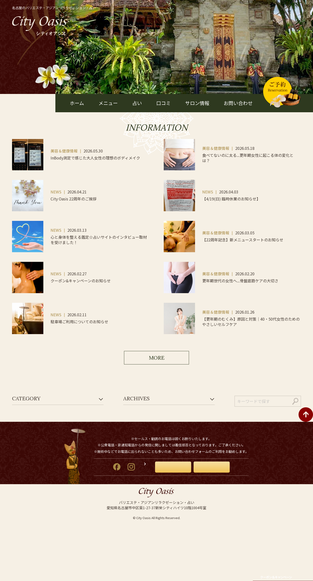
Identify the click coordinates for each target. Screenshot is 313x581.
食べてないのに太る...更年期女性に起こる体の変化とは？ (247, 157)
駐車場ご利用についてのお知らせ (79, 321)
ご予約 (225, 510)
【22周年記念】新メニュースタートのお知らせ (242, 240)
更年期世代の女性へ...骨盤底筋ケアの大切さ (240, 281)
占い (137, 102)
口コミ (163, 102)
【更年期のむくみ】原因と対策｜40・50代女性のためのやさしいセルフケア (251, 321)
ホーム (77, 102)
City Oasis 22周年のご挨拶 (74, 199)
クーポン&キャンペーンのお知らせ (81, 281)
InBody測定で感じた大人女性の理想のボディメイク (95, 158)
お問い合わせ (238, 102)
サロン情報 (197, 102)
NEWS (56, 192)
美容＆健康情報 (64, 151)
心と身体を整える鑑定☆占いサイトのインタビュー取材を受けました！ (99, 239)
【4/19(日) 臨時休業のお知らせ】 (231, 199)
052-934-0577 (177, 470)
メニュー (108, 102)
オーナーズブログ (142, 509)
